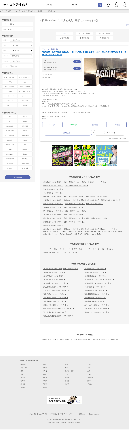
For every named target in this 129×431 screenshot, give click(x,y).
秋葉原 (45, 368)
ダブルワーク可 (10, 145)
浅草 (22, 371)
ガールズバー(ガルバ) (51, 253)
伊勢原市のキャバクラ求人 (53, 186)
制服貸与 (25, 131)
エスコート (10, 105)
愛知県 (89, 381)
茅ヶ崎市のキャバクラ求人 (53, 211)
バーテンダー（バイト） (9, 96)
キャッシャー (25, 82)
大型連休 (25, 140)
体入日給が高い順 (84, 33)
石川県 (23, 384)
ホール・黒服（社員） (10, 77)
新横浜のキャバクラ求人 (90, 229)
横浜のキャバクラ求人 (72, 229)
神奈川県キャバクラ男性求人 (24, 11)
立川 (88, 371)
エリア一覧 (43, 414)
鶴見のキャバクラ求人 (74, 234)
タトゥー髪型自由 (9, 135)
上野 (88, 368)
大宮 (22, 374)
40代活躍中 (10, 163)
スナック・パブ (98, 249)
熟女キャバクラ (85, 249)
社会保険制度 (25, 149)
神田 (66, 368)
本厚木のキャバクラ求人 (97, 182)
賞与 (25, 145)
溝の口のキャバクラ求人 (90, 200)
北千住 (45, 371)
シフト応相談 (25, 135)
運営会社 (82, 414)
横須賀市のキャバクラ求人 (53, 225)
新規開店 (25, 121)
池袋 (66, 364)
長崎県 (89, 384)
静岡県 (67, 381)
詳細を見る (67, 133)
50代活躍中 (10, 168)
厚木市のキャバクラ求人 (52, 182)
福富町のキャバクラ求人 (92, 234)
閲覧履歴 (117, 5)
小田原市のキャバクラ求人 (53, 193)
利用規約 (54, 414)
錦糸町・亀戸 (69, 371)
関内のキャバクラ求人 (109, 229)
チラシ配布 (25, 100)
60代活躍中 (25, 168)
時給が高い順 (104, 38)
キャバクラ (47, 249)
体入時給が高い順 (104, 33)
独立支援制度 (9, 154)
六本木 (89, 364)
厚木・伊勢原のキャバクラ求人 (75, 182)
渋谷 (44, 364)
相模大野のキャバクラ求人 (75, 204)
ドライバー (25, 96)
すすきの (90, 374)
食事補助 (9, 149)
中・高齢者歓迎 (10, 131)
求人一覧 (33, 414)
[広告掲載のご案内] (64, 400)
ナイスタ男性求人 (5, 11)
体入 (10, 116)
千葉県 (67, 377)
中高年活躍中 (25, 163)
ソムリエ (9, 91)
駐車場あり (25, 159)
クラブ (74, 249)
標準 (64, 33)
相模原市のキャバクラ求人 (53, 204)
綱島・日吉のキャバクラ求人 (54, 234)
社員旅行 (25, 154)
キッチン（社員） (9, 86)
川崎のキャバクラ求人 (72, 200)
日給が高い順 (84, 38)
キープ (108, 5)
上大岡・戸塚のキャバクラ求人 (72, 232)
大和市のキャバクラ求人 (52, 222)
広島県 (67, 384)
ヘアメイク (10, 100)
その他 (74, 253)
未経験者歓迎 (9, 126)
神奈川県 (90, 377)
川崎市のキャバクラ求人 (52, 200)
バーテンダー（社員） (25, 91)
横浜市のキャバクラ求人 (52, 229)
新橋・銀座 (24, 368)
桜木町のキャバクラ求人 (113, 232)
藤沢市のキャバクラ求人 (52, 218)
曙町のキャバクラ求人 (51, 232)
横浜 (44, 374)
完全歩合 (14, 66)
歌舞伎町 (23, 364)
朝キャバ (57, 249)
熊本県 (23, 387)
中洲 (66, 374)
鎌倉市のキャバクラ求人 (52, 196)
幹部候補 (9, 82)
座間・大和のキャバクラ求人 (74, 207)
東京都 (23, 377)
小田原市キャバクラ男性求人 (46, 11)
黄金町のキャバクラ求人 (94, 232)
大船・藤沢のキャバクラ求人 (74, 196)
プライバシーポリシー (68, 414)
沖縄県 (45, 387)
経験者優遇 (25, 126)
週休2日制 (9, 140)
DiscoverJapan (94, 414)
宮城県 (45, 381)
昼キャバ (66, 249)
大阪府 (45, 384)
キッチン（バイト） (25, 86)
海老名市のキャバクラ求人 (53, 189)
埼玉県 (45, 377)
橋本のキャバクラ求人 (94, 204)
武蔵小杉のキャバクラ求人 (110, 200)
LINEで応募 (73, 125)
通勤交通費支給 (10, 159)
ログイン (125, 5)
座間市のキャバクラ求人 (52, 207)
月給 (62, 61)
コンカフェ (66, 253)
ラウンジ (110, 249)
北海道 (23, 381)
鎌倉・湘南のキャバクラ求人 (97, 196)
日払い (25, 116)
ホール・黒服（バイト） (25, 77)
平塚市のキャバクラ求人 (52, 215)
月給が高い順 (64, 38)
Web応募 (52, 125)
